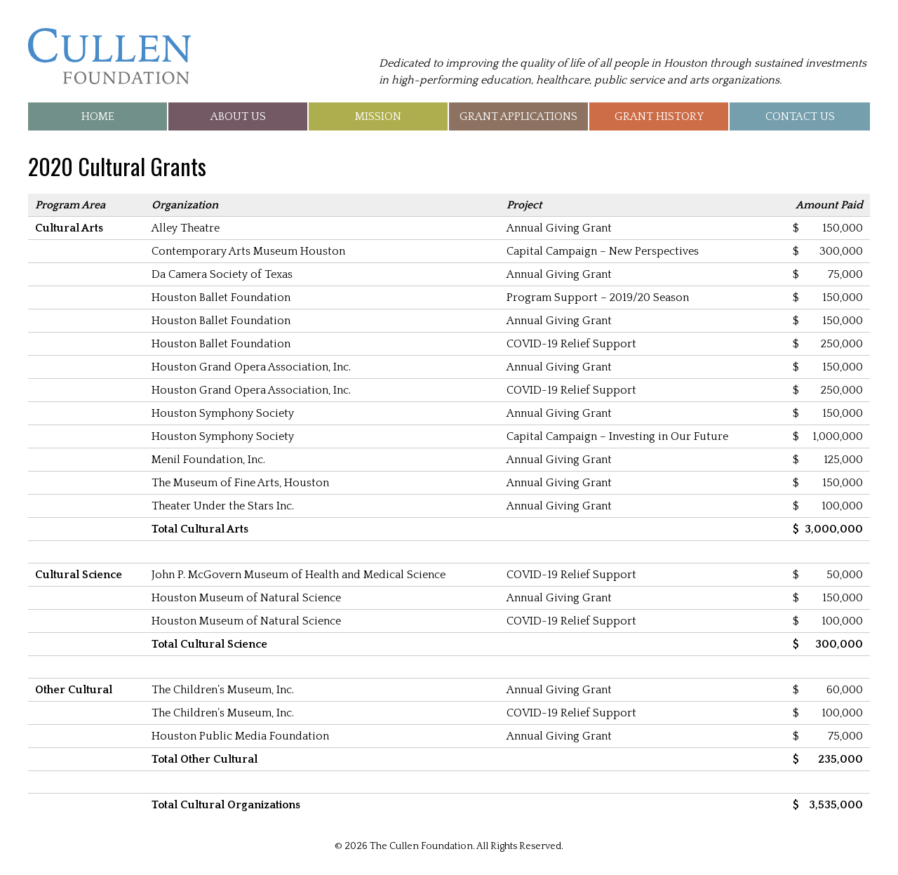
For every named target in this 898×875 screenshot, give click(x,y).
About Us (238, 116)
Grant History (659, 116)
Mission (378, 116)
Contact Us (800, 116)
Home (97, 116)
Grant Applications (518, 116)
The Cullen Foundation (109, 56)
